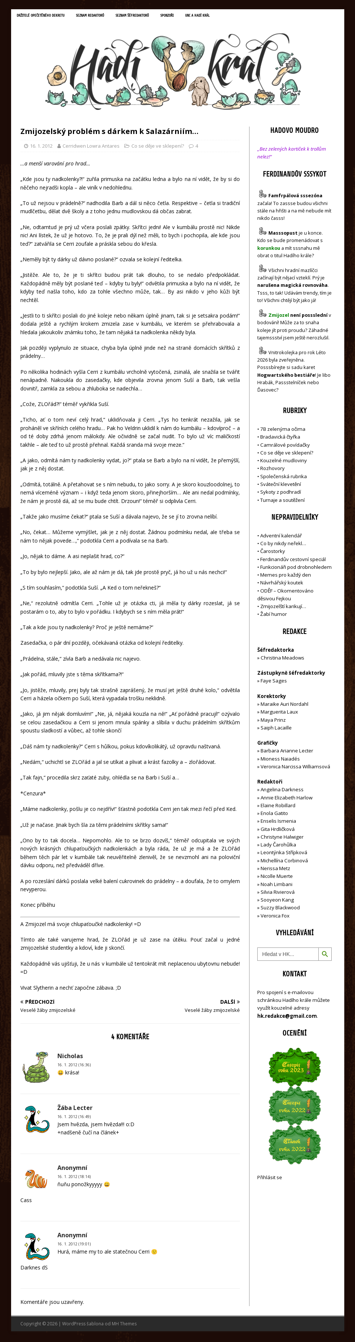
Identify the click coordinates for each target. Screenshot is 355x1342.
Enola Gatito (274, 814)
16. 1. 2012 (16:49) (74, 1118)
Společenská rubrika (283, 477)
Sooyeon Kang (277, 901)
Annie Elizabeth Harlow (286, 799)
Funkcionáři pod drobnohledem (296, 568)
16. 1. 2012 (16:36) (74, 1066)
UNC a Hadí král (232, 16)
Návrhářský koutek (281, 584)
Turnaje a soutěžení (282, 501)
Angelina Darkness (281, 791)
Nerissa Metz (275, 869)
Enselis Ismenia (278, 822)
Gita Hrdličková (278, 830)
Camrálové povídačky (285, 446)
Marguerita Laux (279, 713)
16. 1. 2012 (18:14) (74, 1178)
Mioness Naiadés (280, 760)
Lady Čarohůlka (278, 846)
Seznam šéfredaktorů (156, 16)
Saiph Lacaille (276, 729)
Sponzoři (196, 16)
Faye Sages (274, 682)
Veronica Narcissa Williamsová (295, 768)
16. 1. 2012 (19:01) (74, 1245)
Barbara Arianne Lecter (287, 752)
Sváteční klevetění (280, 485)
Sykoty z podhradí (280, 493)
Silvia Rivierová (278, 893)
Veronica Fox (275, 917)
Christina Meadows (282, 659)
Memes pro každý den (285, 576)
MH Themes (124, 1325)
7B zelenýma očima (282, 430)
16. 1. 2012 (41, 147)
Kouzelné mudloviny (283, 462)
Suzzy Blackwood (280, 909)
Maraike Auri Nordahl (284, 705)
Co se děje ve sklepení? (157, 147)
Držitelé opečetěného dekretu (46, 16)
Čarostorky (272, 552)
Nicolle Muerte (277, 877)
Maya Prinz (273, 721)
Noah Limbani (276, 885)
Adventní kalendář (281, 537)
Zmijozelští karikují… (283, 607)
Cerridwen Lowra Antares (91, 147)
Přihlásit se (269, 1178)
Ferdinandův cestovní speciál (293, 560)
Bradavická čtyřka (280, 438)
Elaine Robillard (278, 806)
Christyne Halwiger (282, 838)
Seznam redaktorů (105, 16)
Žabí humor (273, 616)
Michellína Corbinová (284, 862)
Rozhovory (272, 470)
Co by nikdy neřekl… (283, 544)
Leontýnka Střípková (284, 854)
